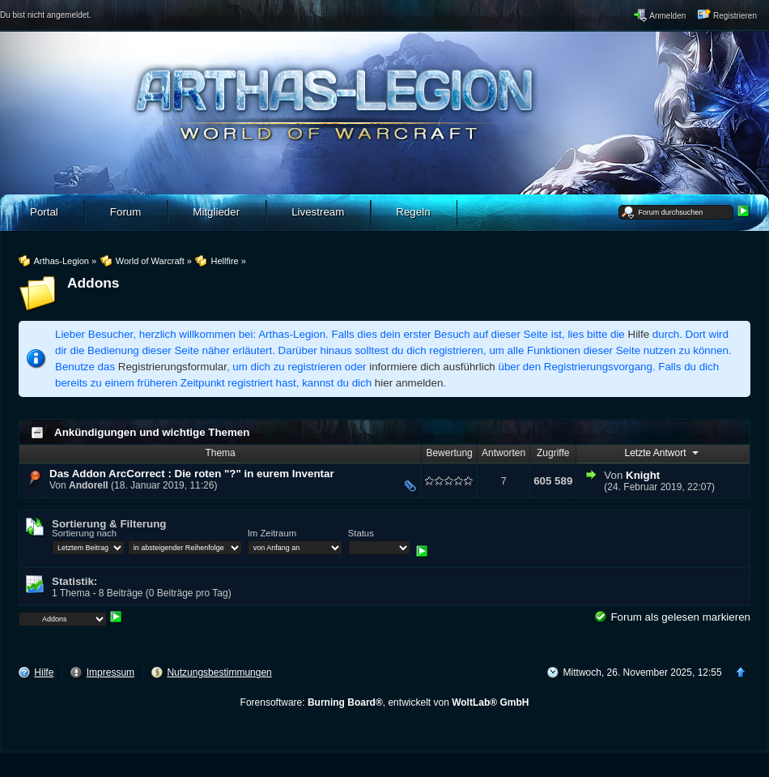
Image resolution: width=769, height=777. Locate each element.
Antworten (503, 453)
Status (361, 533)
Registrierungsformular (172, 367)
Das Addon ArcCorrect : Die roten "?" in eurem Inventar (191, 473)
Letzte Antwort (662, 452)
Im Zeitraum (272, 533)
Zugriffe (553, 453)
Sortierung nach (84, 533)
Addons (93, 283)
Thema (220, 453)
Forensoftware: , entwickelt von (384, 702)
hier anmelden (409, 383)
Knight (643, 475)
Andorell (88, 485)
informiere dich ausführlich (432, 367)
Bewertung (449, 453)
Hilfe (639, 334)
